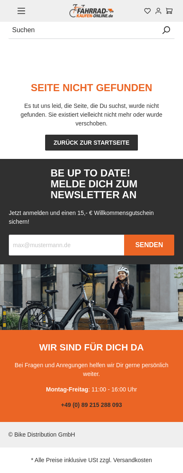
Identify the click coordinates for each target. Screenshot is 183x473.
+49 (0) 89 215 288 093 (91, 404)
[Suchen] (83, 30)
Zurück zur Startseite (91, 142)
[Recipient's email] (67, 245)
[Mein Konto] (158, 11)
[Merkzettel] (147, 11)
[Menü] (21, 10)
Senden (149, 244)
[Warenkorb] (169, 11)
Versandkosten (132, 460)
